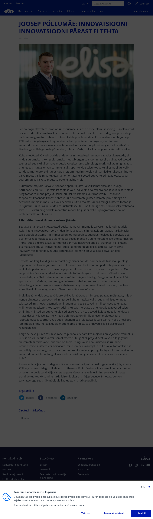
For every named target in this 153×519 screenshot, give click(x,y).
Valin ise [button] (85, 513)
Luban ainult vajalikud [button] (113, 513)
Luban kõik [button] (141, 513)
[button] (145, 486)
